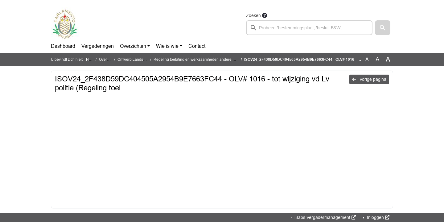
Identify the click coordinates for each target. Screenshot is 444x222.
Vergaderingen (97, 46)
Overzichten (133, 46)
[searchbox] (309, 27)
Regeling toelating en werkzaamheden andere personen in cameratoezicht (216, 59)
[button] (382, 27)
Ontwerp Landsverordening (140, 59)
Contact (196, 46)
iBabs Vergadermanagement (324, 217)
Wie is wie (167, 46)
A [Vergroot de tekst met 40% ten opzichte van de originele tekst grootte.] (388, 59)
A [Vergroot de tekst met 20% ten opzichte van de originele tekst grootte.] (378, 59)
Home (91, 59)
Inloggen (377, 217)
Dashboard (63, 46)
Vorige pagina (369, 79)
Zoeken (253, 15)
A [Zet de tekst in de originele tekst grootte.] (367, 59)
